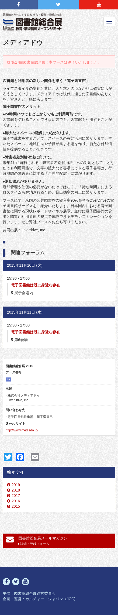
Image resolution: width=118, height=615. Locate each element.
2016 (16, 501)
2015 (16, 506)
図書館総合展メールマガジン (36, 540)
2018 (16, 490)
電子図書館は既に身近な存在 (35, 285)
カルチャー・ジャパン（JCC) (50, 599)
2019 (16, 485)
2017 (16, 495)
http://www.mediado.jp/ (22, 430)
